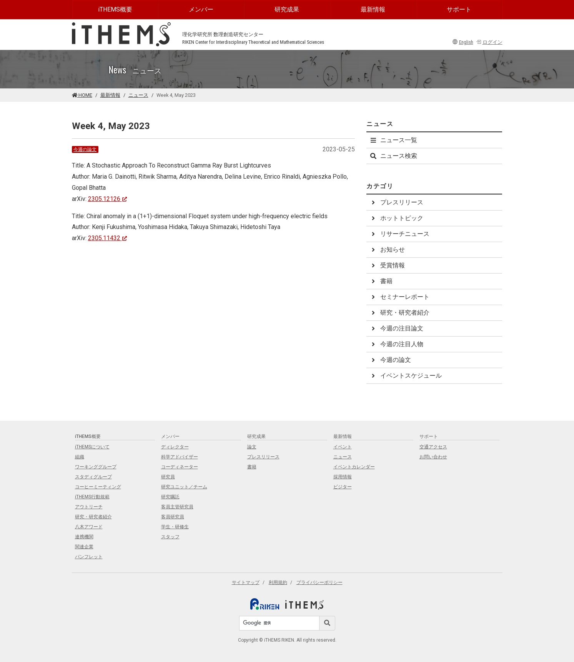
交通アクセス (433, 447)
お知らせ (387, 249)
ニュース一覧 (393, 140)
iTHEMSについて (92, 447)
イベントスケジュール (405, 375)
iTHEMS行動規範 (92, 496)
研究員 (168, 476)
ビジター (342, 486)
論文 (251, 447)
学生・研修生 (175, 526)
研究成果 (287, 9)
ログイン (489, 42)
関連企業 (84, 546)
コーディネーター (179, 467)
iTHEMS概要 (115, 9)
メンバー (201, 9)
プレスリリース (396, 202)
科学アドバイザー (179, 457)
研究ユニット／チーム (184, 486)
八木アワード (89, 526)
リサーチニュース (399, 233)
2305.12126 (108, 198)
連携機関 (84, 536)
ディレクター (175, 447)
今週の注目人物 (396, 344)
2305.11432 (108, 238)
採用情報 (342, 476)
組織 (79, 457)
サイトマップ (246, 582)
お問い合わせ (433, 457)
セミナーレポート (399, 296)
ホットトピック (396, 218)
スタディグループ (93, 476)
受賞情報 (387, 265)
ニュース (138, 95)
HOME (82, 95)
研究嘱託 (170, 496)
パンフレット (89, 556)
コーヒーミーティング (98, 486)
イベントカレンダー (354, 467)
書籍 (381, 281)
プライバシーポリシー (319, 582)
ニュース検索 (393, 155)
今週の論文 (84, 149)
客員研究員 (172, 516)
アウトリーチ (89, 506)
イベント (342, 447)
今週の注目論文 (396, 328)
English (463, 42)
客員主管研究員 (177, 506)
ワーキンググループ (95, 467)
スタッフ (170, 536)
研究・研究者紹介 (399, 312)
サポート (459, 9)
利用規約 (278, 582)
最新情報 (373, 9)
